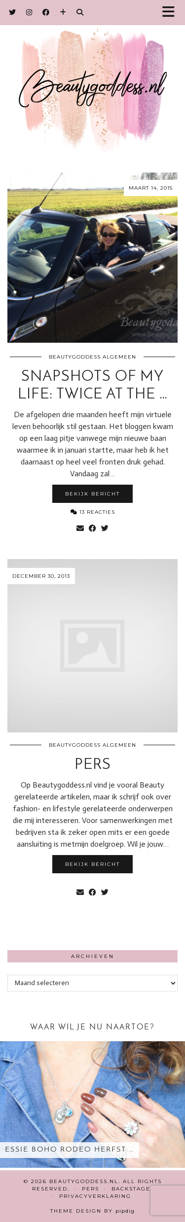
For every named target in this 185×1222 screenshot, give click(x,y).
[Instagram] (29, 12)
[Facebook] (46, 12)
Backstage (130, 1189)
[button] (172, 12)
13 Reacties (93, 512)
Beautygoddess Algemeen (92, 357)
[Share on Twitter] (105, 528)
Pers (92, 765)
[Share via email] (80, 528)
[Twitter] (12, 12)
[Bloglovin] (63, 12)
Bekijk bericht (92, 494)
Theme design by (92, 1211)
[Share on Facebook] (92, 528)
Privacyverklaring (95, 1196)
